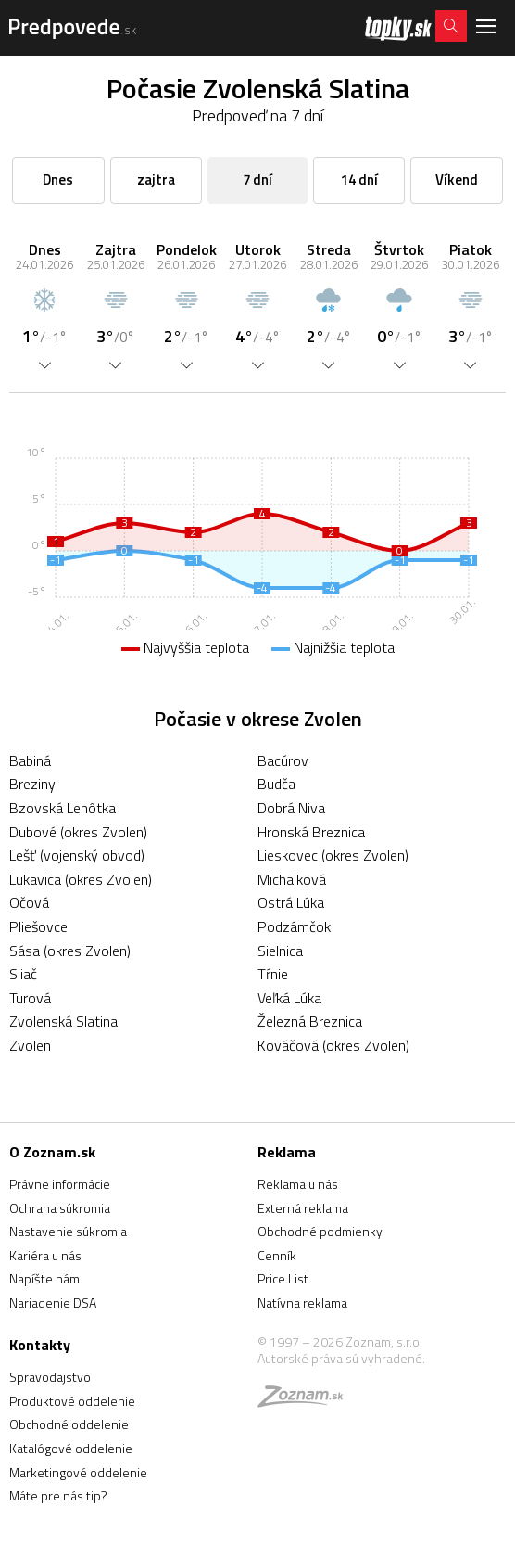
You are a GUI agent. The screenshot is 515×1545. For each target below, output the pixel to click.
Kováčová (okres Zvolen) (333, 1045)
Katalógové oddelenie (70, 1448)
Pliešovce (38, 926)
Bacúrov (283, 760)
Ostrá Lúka (291, 902)
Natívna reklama (302, 1302)
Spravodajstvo (50, 1376)
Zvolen (30, 1045)
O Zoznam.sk (52, 1152)
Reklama (287, 1152)
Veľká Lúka (289, 998)
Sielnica (280, 950)
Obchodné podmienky (320, 1231)
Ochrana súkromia (59, 1208)
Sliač (23, 974)
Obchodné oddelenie (69, 1424)
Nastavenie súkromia (68, 1231)
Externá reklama (303, 1208)
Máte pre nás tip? (58, 1495)
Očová (29, 902)
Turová (30, 998)
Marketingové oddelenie (78, 1472)
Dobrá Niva (291, 808)
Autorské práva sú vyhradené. (341, 1358)
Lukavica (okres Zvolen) (80, 879)
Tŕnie (273, 974)
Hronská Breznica (311, 832)
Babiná (30, 760)
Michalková (292, 879)
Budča (276, 783)
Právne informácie (59, 1184)
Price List (283, 1278)
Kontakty (39, 1345)
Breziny (32, 783)
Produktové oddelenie (72, 1401)
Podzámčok (294, 926)
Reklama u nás (298, 1184)
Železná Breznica (310, 1021)
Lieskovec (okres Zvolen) (333, 855)
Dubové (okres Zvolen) (78, 832)
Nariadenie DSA (52, 1302)
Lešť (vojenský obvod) (76, 855)
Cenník (277, 1255)
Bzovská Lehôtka (62, 808)
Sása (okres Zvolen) (70, 950)
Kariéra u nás (45, 1255)
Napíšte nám (44, 1278)
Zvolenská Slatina (63, 1021)
